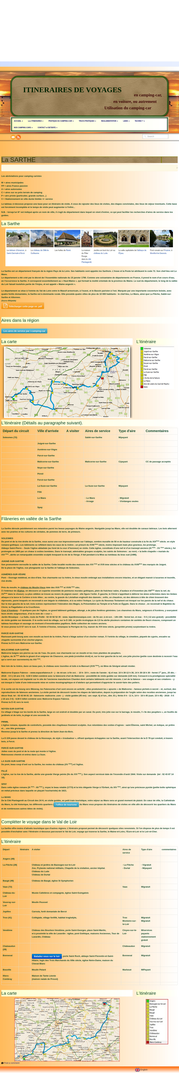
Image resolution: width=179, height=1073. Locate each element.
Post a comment (11, 1063)
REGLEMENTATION (109, 121)
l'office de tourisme (66, 804)
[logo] (89, 96)
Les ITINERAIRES (36, 121)
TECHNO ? (140, 121)
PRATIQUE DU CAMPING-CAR (61, 121)
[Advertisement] (89, 23)
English (141, 1069)
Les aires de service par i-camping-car (24, 331)
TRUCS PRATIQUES (87, 121)
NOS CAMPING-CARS (23, 127)
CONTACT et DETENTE (48, 127)
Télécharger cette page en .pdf (22, 305)
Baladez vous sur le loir (47, 956)
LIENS (126, 121)
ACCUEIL (18, 121)
